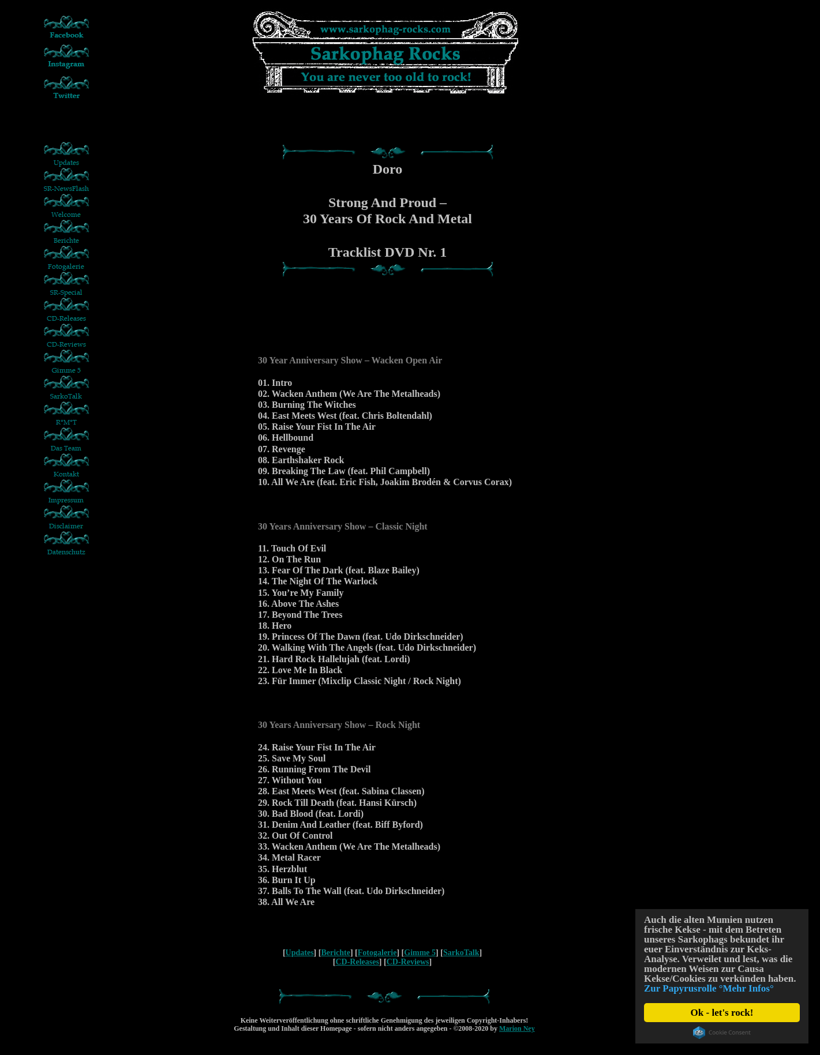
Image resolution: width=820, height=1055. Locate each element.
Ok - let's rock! (722, 1012)
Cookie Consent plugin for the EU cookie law (722, 1032)
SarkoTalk (461, 952)
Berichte (335, 952)
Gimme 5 (420, 952)
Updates (300, 952)
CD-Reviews (408, 962)
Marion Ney (517, 1028)
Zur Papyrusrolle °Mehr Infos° (709, 988)
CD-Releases (357, 962)
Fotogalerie (377, 952)
